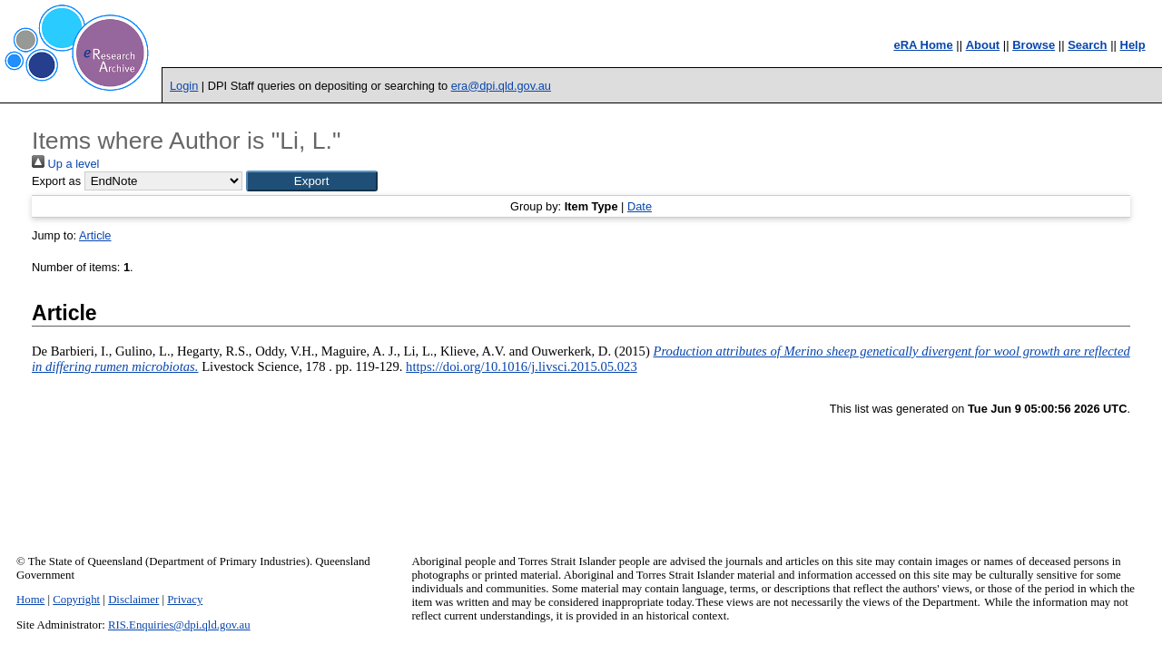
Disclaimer (133, 599)
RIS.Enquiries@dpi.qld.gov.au (179, 625)
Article (95, 235)
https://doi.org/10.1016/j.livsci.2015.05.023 (521, 366)
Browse (1033, 45)
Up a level (65, 164)
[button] (312, 181)
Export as (56, 181)
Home (30, 599)
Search (1087, 45)
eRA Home (922, 45)
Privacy (184, 599)
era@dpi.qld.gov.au (501, 86)
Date (639, 206)
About (983, 45)
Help (1133, 45)
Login (184, 86)
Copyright (76, 599)
